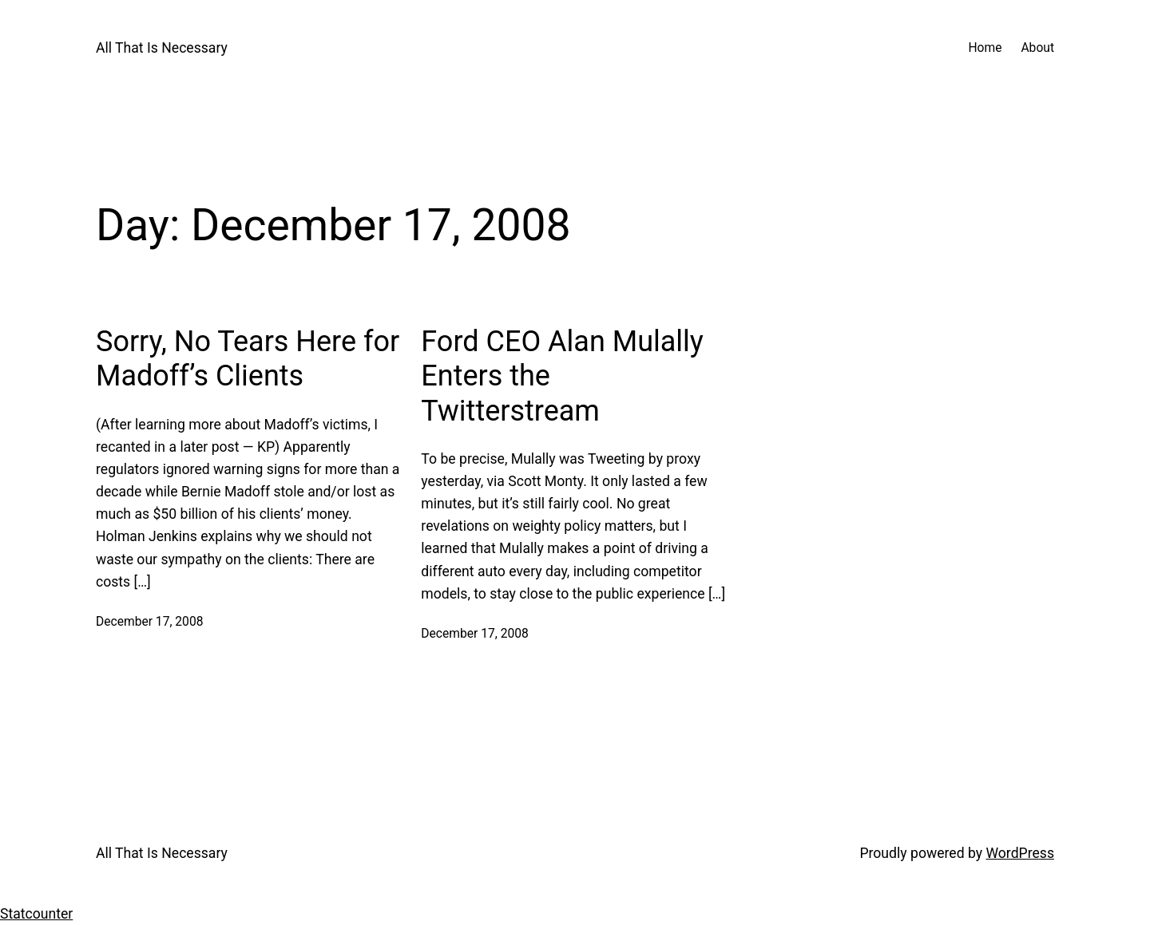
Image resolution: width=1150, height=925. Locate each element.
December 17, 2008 (149, 622)
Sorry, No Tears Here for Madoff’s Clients (247, 359)
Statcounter (36, 914)
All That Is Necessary (162, 48)
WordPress (1019, 853)
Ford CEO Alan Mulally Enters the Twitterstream (562, 376)
